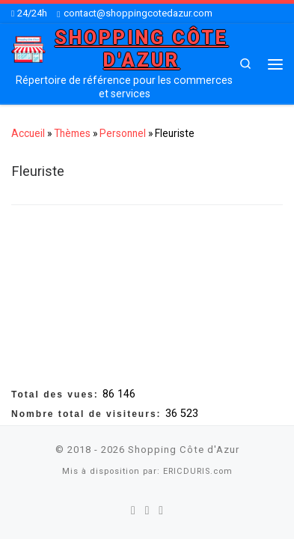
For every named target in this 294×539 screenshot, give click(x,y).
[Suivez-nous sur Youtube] (161, 509)
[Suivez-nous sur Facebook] (133, 509)
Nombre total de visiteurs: (88, 412)
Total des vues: (56, 393)
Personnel (122, 133)
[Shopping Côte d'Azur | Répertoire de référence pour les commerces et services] (28, 48)
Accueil (28, 133)
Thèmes (72, 133)
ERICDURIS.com (198, 470)
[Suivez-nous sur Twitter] (147, 509)
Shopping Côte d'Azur (183, 448)
